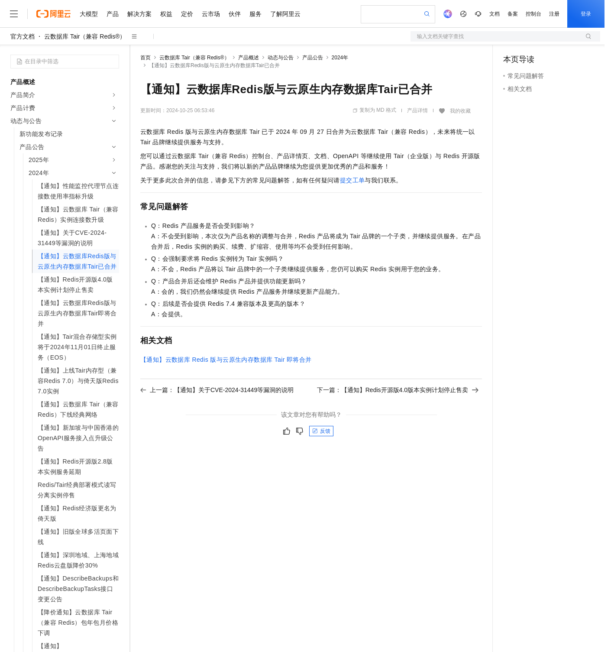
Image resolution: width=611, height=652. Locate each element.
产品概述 (248, 58)
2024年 (340, 58)
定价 (187, 13)
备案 (513, 14)
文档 (494, 14)
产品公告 (312, 58)
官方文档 (22, 36)
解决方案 (139, 13)
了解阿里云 (285, 13)
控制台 (533, 14)
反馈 (321, 431)
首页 (145, 58)
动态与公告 (281, 58)
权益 (166, 13)
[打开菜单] (14, 14)
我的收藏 (460, 111)
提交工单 (352, 180)
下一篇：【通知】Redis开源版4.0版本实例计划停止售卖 (397, 389)
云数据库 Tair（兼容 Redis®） (85, 36)
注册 (554, 14)
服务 (255, 13)
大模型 (89, 13)
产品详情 (417, 110)
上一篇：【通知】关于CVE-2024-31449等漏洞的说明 (217, 389)
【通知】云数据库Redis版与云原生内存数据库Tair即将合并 (226, 359)
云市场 (211, 13)
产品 (113, 13)
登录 (586, 14)
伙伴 (235, 13)
